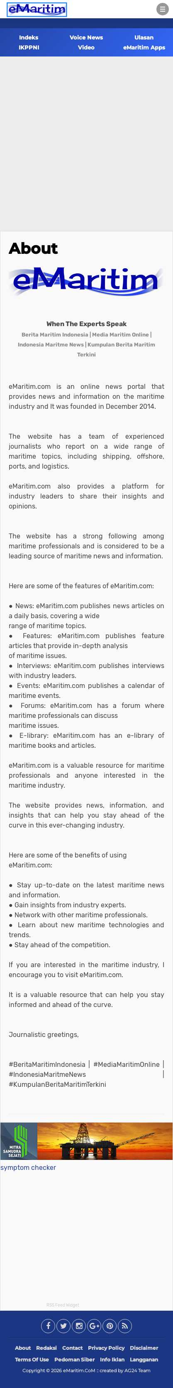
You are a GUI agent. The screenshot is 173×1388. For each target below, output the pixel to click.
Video (86, 47)
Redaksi (46, 1348)
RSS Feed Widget (62, 1305)
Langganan (144, 1359)
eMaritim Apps (144, 47)
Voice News (86, 37)
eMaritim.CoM (79, 1370)
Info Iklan (112, 1359)
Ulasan (144, 37)
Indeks (28, 37)
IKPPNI (29, 47)
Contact (72, 1348)
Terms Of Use (32, 1359)
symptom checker (28, 1168)
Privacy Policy (106, 1348)
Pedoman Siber (74, 1359)
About (33, 248)
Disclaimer (144, 1348)
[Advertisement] (86, 140)
